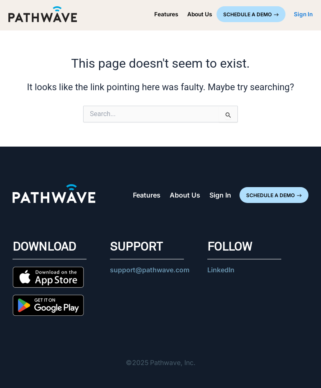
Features (166, 14)
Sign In (220, 195)
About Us (199, 14)
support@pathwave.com (149, 270)
